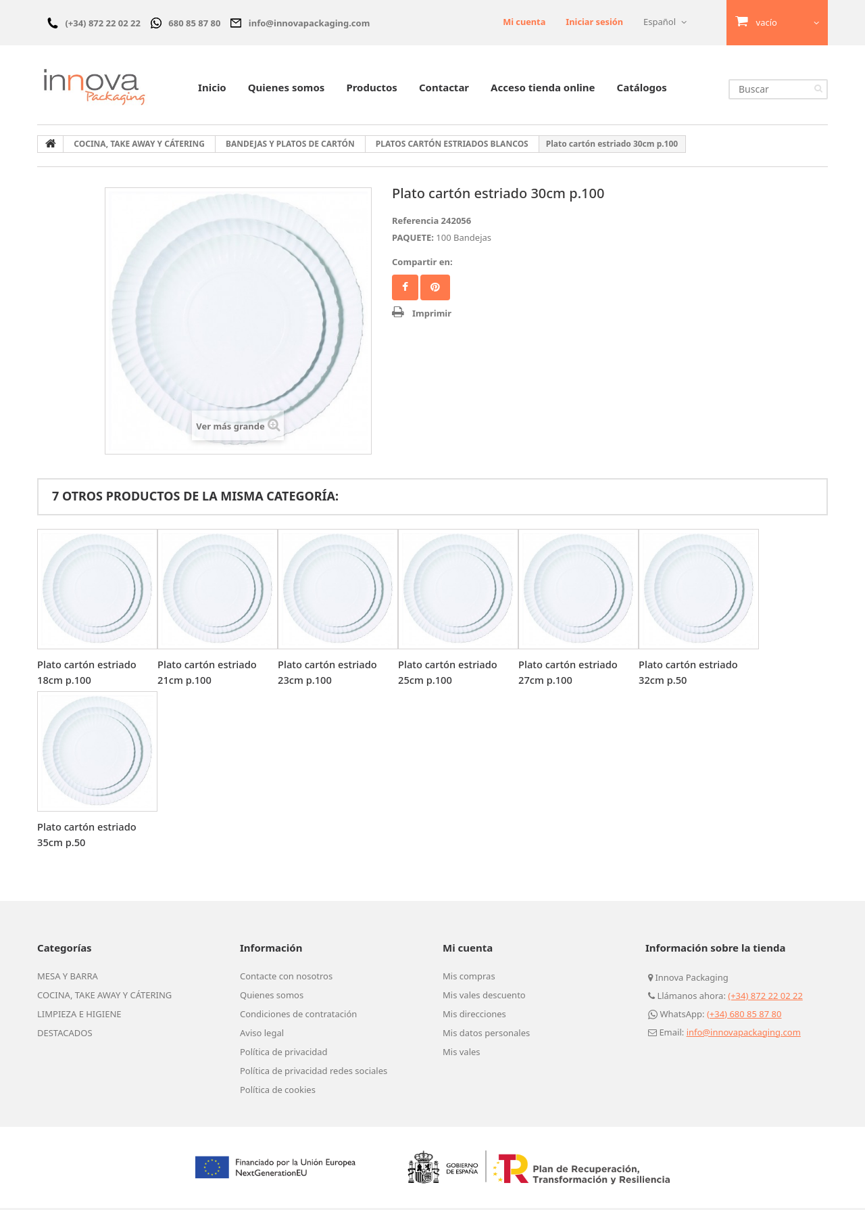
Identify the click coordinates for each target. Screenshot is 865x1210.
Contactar (444, 89)
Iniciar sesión (594, 22)
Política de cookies (278, 1091)
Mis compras (469, 978)
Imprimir (431, 315)
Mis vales (461, 1053)
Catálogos (642, 89)
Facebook (405, 289)
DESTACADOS (65, 1034)
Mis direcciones (474, 1015)
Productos (371, 89)
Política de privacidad (284, 1053)
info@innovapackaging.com (744, 1034)
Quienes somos (286, 89)
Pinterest (435, 289)
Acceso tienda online (543, 89)
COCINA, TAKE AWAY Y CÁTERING (104, 997)
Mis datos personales (486, 1034)
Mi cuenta (522, 22)
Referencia (415, 222)
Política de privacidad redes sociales (313, 1072)
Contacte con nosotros (286, 978)
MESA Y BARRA (67, 978)
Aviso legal (262, 1034)
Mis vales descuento (484, 997)
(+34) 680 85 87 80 (744, 1016)
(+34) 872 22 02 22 (765, 998)
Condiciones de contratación (298, 1015)
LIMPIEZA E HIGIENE (79, 1015)
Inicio (212, 89)
